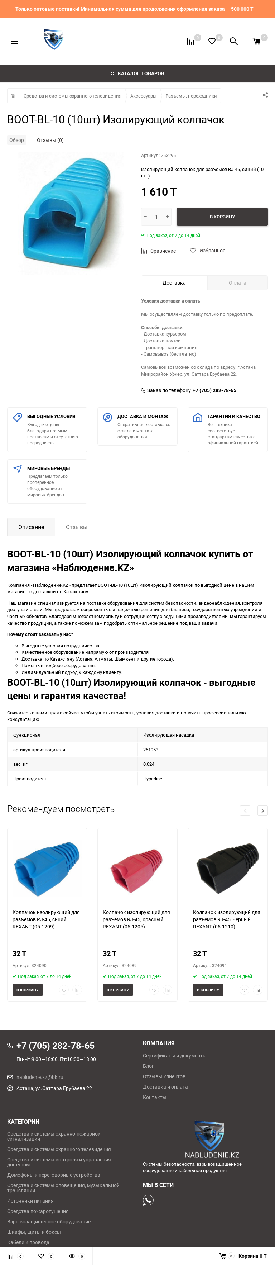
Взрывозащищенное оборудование (49, 1221)
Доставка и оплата (165, 1086)
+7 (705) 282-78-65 (214, 390)
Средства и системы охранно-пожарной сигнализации (54, 1136)
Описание (31, 527)
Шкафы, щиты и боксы (34, 1232)
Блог (148, 1066)
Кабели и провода (28, 1242)
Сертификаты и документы (175, 1055)
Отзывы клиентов (164, 1076)
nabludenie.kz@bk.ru (39, 1077)
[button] (262, 810)
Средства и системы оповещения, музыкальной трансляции (63, 1188)
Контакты (155, 1097)
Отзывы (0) (50, 140)
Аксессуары (143, 95)
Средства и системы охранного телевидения (72, 95)
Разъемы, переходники (191, 95)
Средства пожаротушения (38, 1211)
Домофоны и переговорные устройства (53, 1175)
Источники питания (30, 1200)
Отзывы (76, 527)
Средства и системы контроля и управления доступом (59, 1162)
